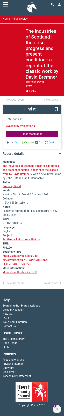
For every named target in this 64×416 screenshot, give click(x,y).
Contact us (9, 326)
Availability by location (20, 126)
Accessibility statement (17, 376)
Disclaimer (9, 372)
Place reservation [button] (40, 134)
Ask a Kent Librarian (15, 322)
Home (6, 18)
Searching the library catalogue (21, 305)
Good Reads (10, 343)
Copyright (8, 367)
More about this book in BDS (20, 272)
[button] (56, 109)
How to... (8, 313)
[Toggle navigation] (5, 3)
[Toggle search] (52, 4)
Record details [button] (13, 154)
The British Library (14, 338)
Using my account (13, 309)
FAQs (6, 318)
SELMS (7, 347)
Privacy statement (13, 363)
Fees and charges (13, 359)
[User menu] (59, 4)
